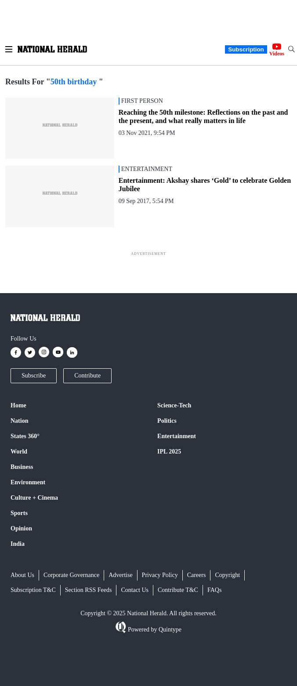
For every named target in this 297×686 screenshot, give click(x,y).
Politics (167, 420)
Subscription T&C (33, 590)
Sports (19, 513)
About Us (22, 575)
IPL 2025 (169, 451)
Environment (28, 482)
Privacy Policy (160, 575)
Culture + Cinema (34, 497)
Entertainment (176, 436)
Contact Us (134, 590)
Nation (19, 420)
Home (18, 405)
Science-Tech (174, 405)
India (18, 544)
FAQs (214, 590)
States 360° (25, 436)
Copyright (227, 575)
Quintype (169, 629)
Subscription (246, 49)
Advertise (120, 575)
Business (22, 467)
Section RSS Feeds (88, 590)
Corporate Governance (71, 575)
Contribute (87, 375)
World (19, 451)
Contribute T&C (178, 590)
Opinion (21, 528)
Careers (196, 575)
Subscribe (34, 375)
